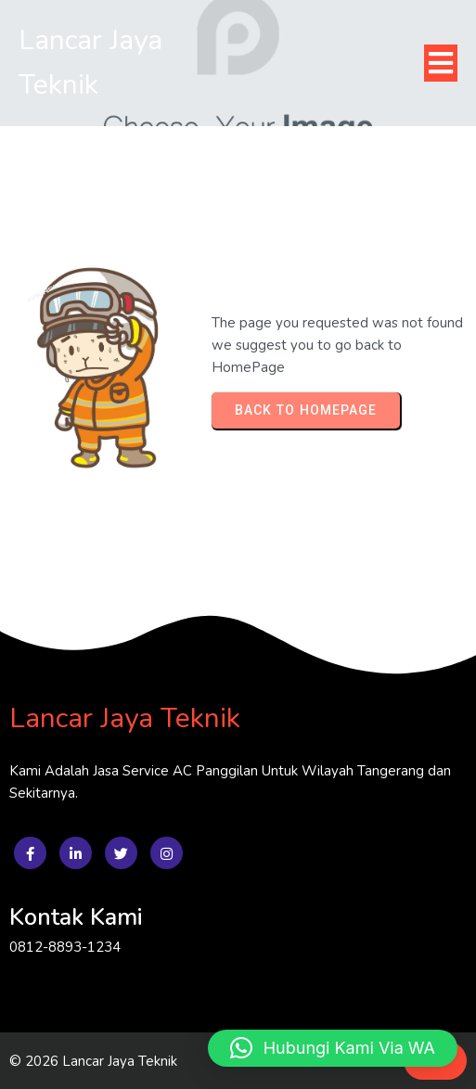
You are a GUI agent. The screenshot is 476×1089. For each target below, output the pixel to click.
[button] (332, 1048)
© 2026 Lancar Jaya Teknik (93, 1061)
